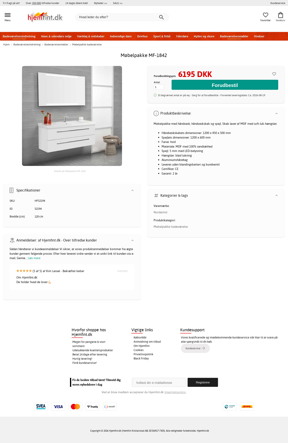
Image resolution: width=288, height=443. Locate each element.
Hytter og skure (204, 36)
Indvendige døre (121, 36)
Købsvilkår (140, 337)
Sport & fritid (161, 36)
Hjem (6, 44)
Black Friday (141, 358)
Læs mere (34, 258)
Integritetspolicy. (175, 392)
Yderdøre (182, 36)
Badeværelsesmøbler (234, 36)
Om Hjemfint (142, 346)
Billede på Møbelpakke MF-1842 (70, 171)
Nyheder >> (100, 3)
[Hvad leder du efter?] (122, 17)
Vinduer (259, 36)
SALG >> (117, 3)
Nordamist (160, 212)
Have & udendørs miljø (56, 36)
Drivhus (142, 36)
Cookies (139, 350)
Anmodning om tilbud (147, 341)
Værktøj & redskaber (90, 36)
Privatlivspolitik (143, 354)
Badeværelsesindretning (19, 36)
